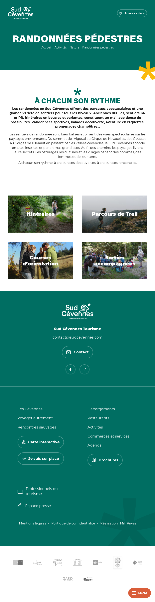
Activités (95, 427)
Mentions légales (32, 523)
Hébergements (101, 409)
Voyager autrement (35, 418)
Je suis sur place (132, 13)
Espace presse (34, 506)
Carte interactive (41, 442)
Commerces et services (108, 436)
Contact (77, 352)
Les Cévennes (30, 409)
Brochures (105, 460)
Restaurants (98, 418)
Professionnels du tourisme (38, 491)
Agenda (94, 445)
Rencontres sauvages (37, 427)
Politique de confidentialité (73, 523)
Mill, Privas (128, 523)
